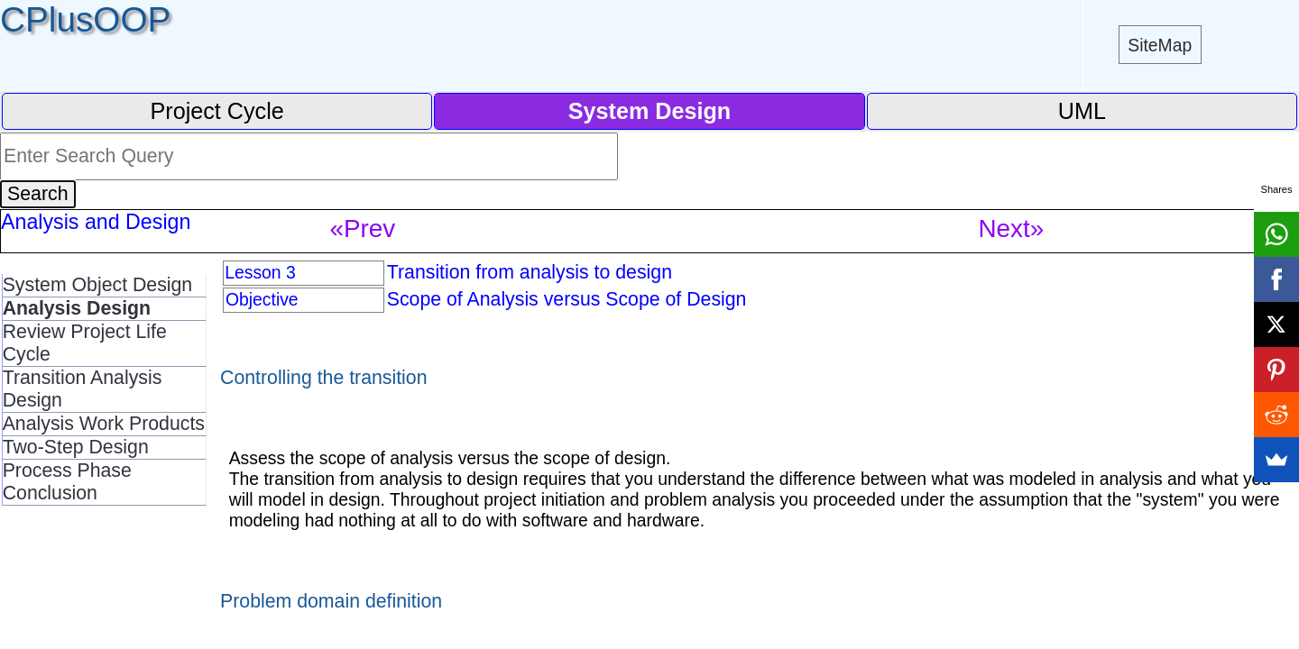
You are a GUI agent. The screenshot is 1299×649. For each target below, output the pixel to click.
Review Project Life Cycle (85, 343)
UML (1082, 110)
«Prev (363, 228)
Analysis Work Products (104, 423)
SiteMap (1160, 45)
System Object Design (98, 285)
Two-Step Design (76, 447)
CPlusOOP (85, 19)
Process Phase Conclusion (67, 482)
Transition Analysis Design (82, 389)
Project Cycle (217, 110)
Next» (1012, 228)
